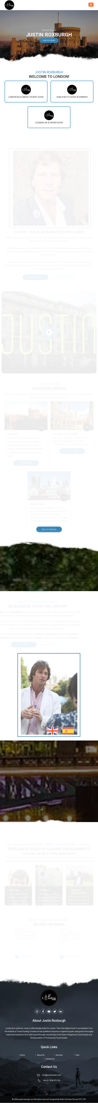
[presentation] (4, 943)
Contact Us (49, 1059)
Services (58, 1055)
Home (21, 1055)
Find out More (49, 42)
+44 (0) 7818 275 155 (49, 1080)
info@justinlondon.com (49, 1075)
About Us (40, 1055)
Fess (76, 1055)
